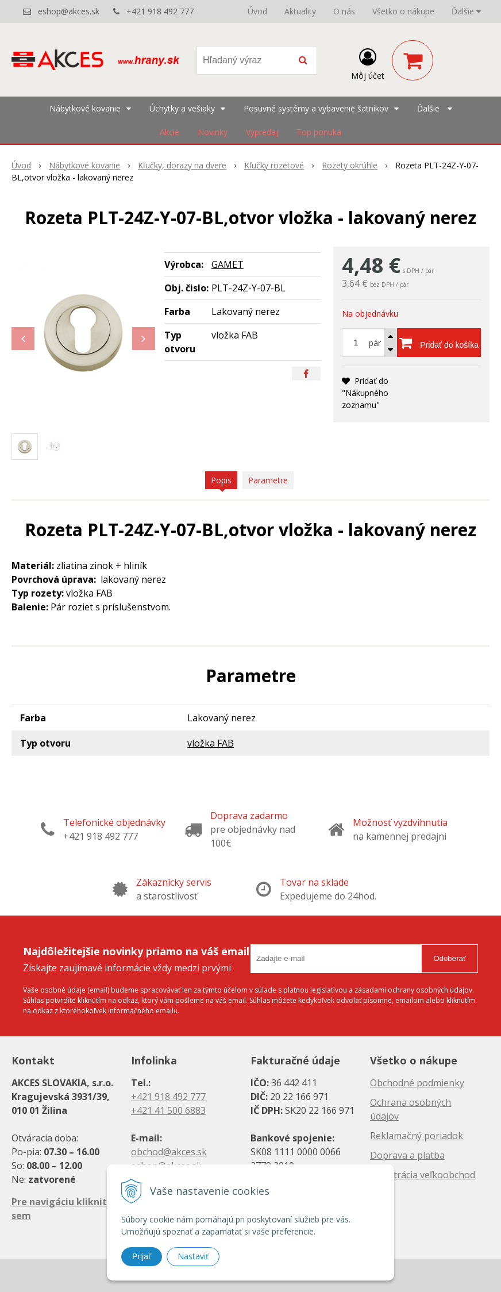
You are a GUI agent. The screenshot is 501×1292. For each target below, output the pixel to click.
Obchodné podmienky (417, 1082)
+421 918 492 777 (160, 11)
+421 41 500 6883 (168, 1110)
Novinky (213, 131)
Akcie (169, 131)
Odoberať (449, 958)
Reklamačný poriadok (416, 1135)
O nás (344, 11)
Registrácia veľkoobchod (422, 1174)
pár (375, 342)
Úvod (257, 11)
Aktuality (300, 11)
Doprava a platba (407, 1155)
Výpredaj (262, 131)
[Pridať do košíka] (439, 342)
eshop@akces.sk (68, 11)
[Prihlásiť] (367, 63)
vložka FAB (210, 743)
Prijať (141, 1256)
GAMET (227, 264)
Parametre (268, 480)
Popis (221, 480)
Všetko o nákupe (403, 11)
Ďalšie (466, 11)
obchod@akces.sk (169, 1151)
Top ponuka (318, 131)
